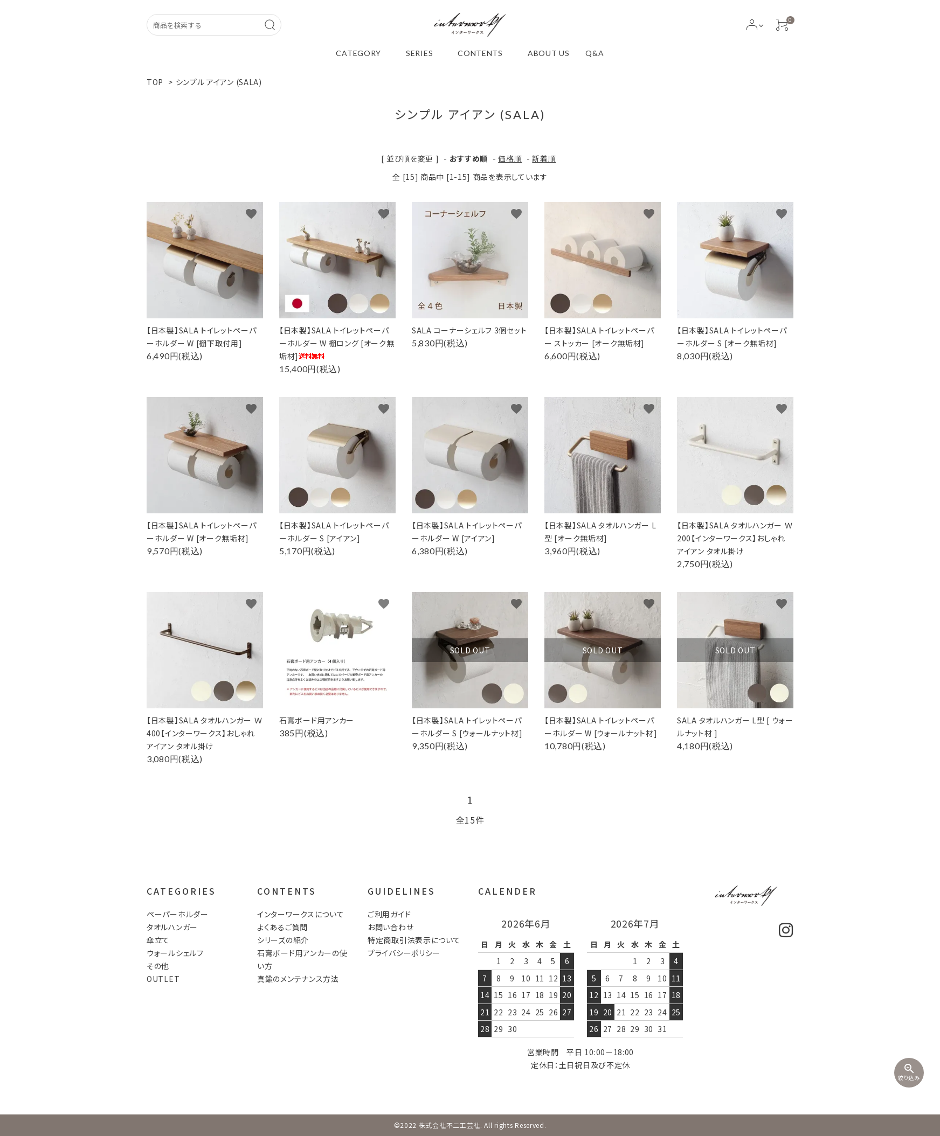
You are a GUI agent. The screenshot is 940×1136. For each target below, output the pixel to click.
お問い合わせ (390, 927)
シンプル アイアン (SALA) (219, 81)
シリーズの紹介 (283, 940)
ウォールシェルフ (175, 952)
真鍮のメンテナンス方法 (298, 978)
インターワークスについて (300, 914)
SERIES (419, 53)
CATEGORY (358, 53)
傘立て (158, 940)
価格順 (510, 158)
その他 (158, 965)
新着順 (544, 158)
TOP (155, 81)
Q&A (594, 53)
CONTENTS (480, 53)
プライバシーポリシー (404, 952)
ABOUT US (549, 53)
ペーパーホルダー (178, 914)
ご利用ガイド (389, 914)
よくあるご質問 (282, 927)
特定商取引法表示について (414, 940)
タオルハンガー (172, 927)
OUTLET (163, 978)
